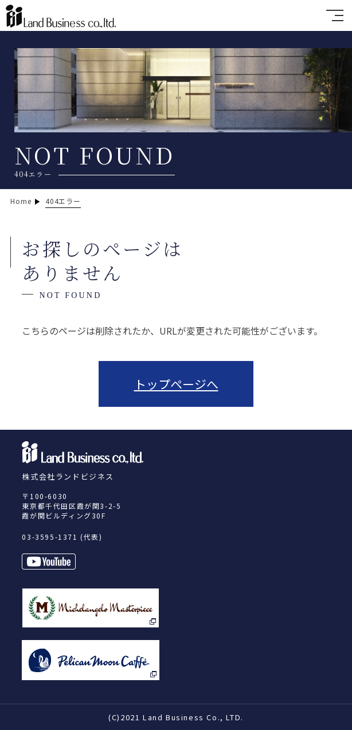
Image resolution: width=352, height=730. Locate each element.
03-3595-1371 (49, 536)
